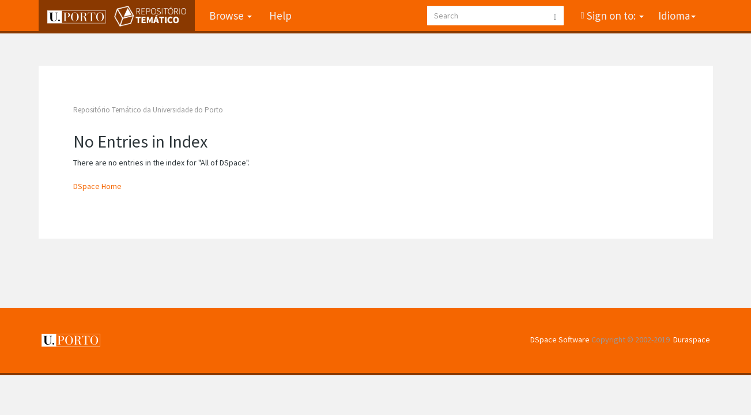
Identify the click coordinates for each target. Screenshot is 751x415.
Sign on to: (614, 15)
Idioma (677, 15)
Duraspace (691, 339)
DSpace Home (97, 186)
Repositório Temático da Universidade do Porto (148, 110)
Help (280, 15)
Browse (230, 15)
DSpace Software (560, 339)
